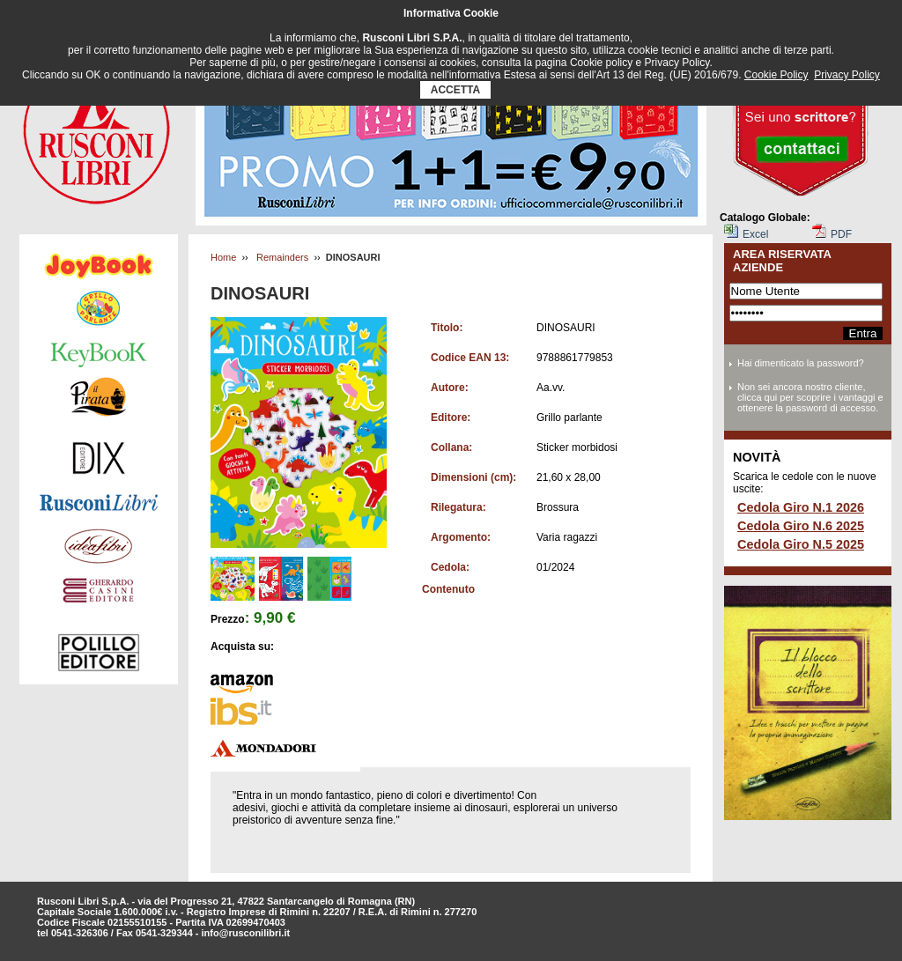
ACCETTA (455, 90)
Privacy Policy (847, 75)
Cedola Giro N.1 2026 (800, 507)
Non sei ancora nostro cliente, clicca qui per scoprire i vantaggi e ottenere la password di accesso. (810, 397)
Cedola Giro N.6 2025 (800, 526)
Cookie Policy (776, 75)
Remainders (282, 257)
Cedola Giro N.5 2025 (800, 544)
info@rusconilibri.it (246, 933)
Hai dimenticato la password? (800, 363)
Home (223, 257)
